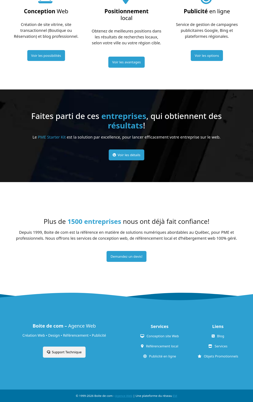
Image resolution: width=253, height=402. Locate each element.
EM (175, 396)
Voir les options (207, 55)
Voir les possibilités (46, 55)
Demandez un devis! (126, 256)
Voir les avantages (126, 62)
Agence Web (123, 396)
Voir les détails (126, 155)
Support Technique (64, 352)
